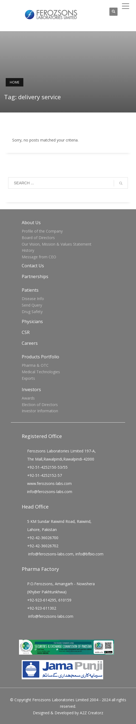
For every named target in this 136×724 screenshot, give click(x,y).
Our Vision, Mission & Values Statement (56, 244)
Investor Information (40, 410)
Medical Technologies (41, 371)
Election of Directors (40, 404)
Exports (28, 378)
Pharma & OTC (35, 365)
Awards (28, 398)
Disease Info (33, 298)
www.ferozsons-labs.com (49, 483)
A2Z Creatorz (91, 712)
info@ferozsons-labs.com (49, 491)
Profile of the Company (42, 231)
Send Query (32, 305)
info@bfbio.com (89, 553)
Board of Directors (38, 237)
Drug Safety (32, 311)
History (28, 250)
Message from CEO (39, 256)
